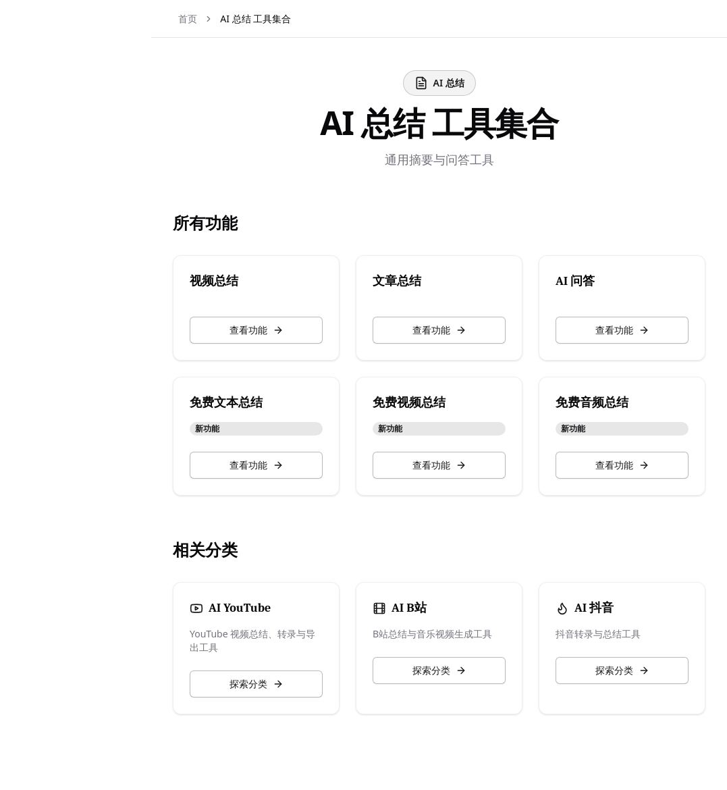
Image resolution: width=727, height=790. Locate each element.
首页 (220, 18)
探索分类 (284, 683)
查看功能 (284, 329)
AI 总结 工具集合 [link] (287, 18)
